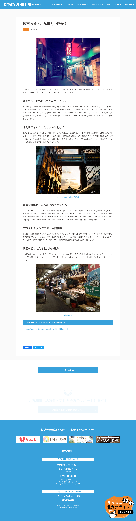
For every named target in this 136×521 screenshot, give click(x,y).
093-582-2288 (68, 500)
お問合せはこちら (68, 465)
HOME (6, 13)
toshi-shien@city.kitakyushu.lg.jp (68, 507)
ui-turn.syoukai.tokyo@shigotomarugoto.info (68, 484)
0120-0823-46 (68, 476)
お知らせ (13, 13)
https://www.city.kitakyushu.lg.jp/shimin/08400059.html (46, 329)
